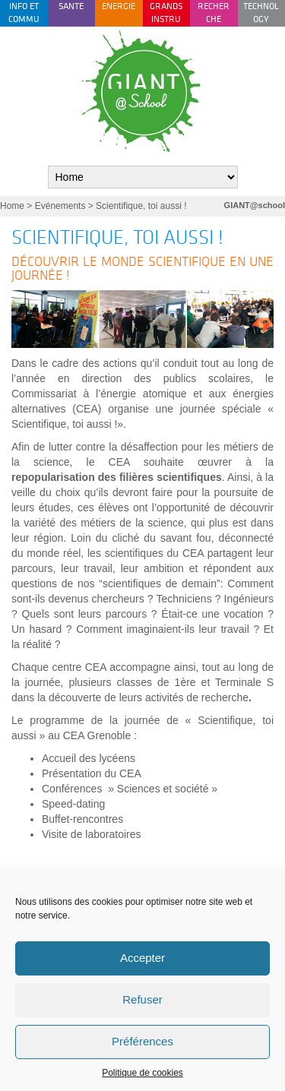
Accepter (142, 957)
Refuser (142, 999)
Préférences (142, 1041)
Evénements (60, 206)
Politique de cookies (142, 1072)
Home (12, 206)
